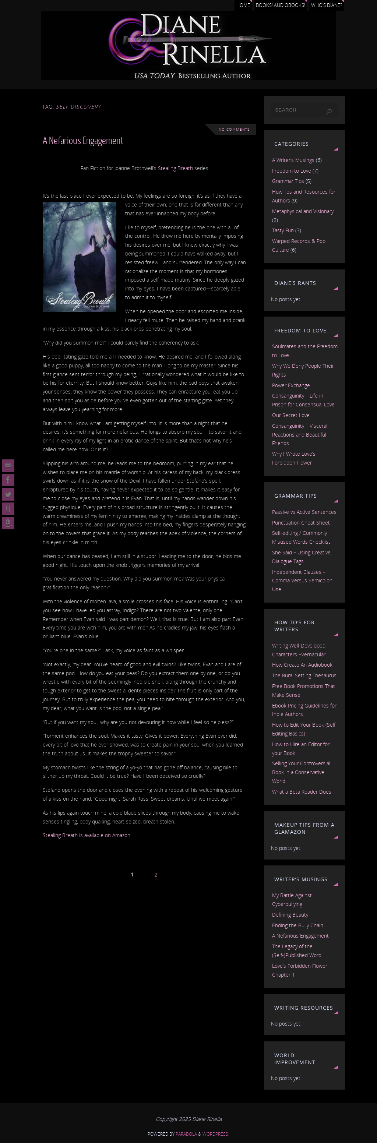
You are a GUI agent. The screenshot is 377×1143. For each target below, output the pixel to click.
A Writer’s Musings (293, 159)
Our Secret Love (291, 415)
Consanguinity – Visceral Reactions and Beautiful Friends (299, 434)
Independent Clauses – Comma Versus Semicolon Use (302, 580)
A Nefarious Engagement (83, 140)
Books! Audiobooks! (280, 5)
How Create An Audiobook (302, 664)
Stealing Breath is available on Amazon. (87, 835)
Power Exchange (291, 385)
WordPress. (215, 1134)
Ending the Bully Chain (297, 925)
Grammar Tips (288, 180)
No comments (234, 129)
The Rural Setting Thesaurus (304, 675)
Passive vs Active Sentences (304, 511)
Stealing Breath (175, 168)
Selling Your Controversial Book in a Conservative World (301, 772)
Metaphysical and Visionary (303, 211)
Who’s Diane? (326, 5)
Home (243, 5)
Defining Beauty (290, 914)
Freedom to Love (291, 170)
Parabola (186, 1134)
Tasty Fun (283, 230)
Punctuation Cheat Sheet (301, 522)
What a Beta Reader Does (301, 791)
